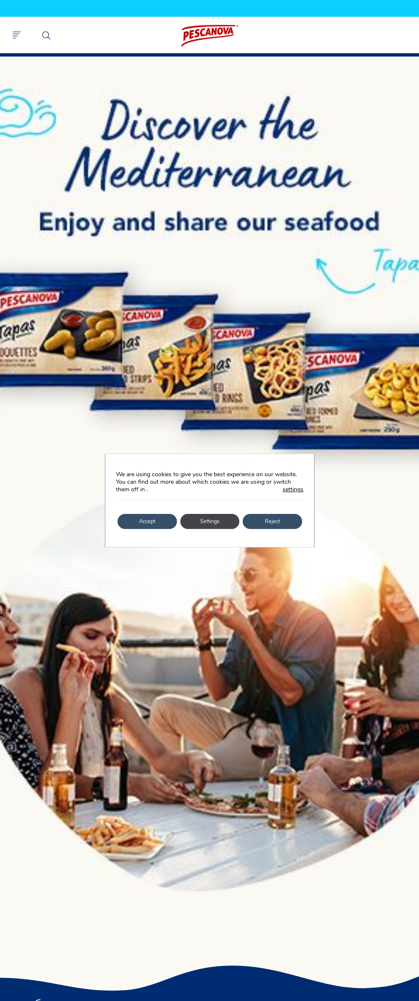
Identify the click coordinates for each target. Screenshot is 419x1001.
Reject (272, 521)
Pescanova (209, 36)
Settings (210, 521)
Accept (147, 521)
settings (293, 489)
